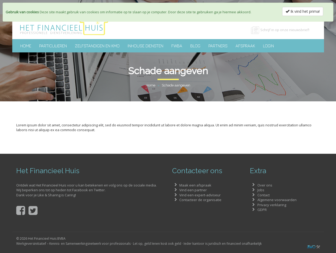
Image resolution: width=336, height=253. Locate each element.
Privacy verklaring (271, 204)
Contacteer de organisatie (200, 199)
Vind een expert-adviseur (200, 195)
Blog (195, 45)
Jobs (260, 190)
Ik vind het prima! (303, 11)
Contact (263, 195)
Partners (218, 45)
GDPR (262, 209)
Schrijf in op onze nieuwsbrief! (284, 29)
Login (268, 45)
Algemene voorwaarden (277, 199)
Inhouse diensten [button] (145, 45)
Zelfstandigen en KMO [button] (97, 45)
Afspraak (245, 45)
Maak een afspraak (195, 185)
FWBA (176, 45)
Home (25, 45)
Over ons (264, 185)
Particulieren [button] (53, 45)
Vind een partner (193, 190)
